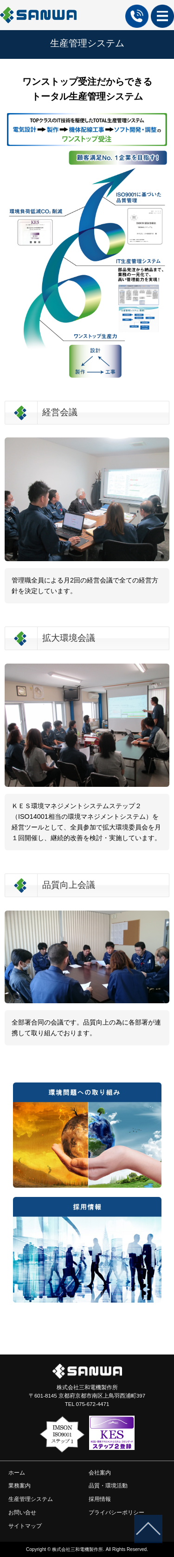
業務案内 (19, 1485)
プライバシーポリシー (116, 1512)
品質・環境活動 (108, 1485)
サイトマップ (25, 1526)
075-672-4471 (93, 1404)
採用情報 (100, 1499)
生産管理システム (30, 1499)
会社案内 (100, 1472)
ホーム (9, 63)
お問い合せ (22, 1512)
